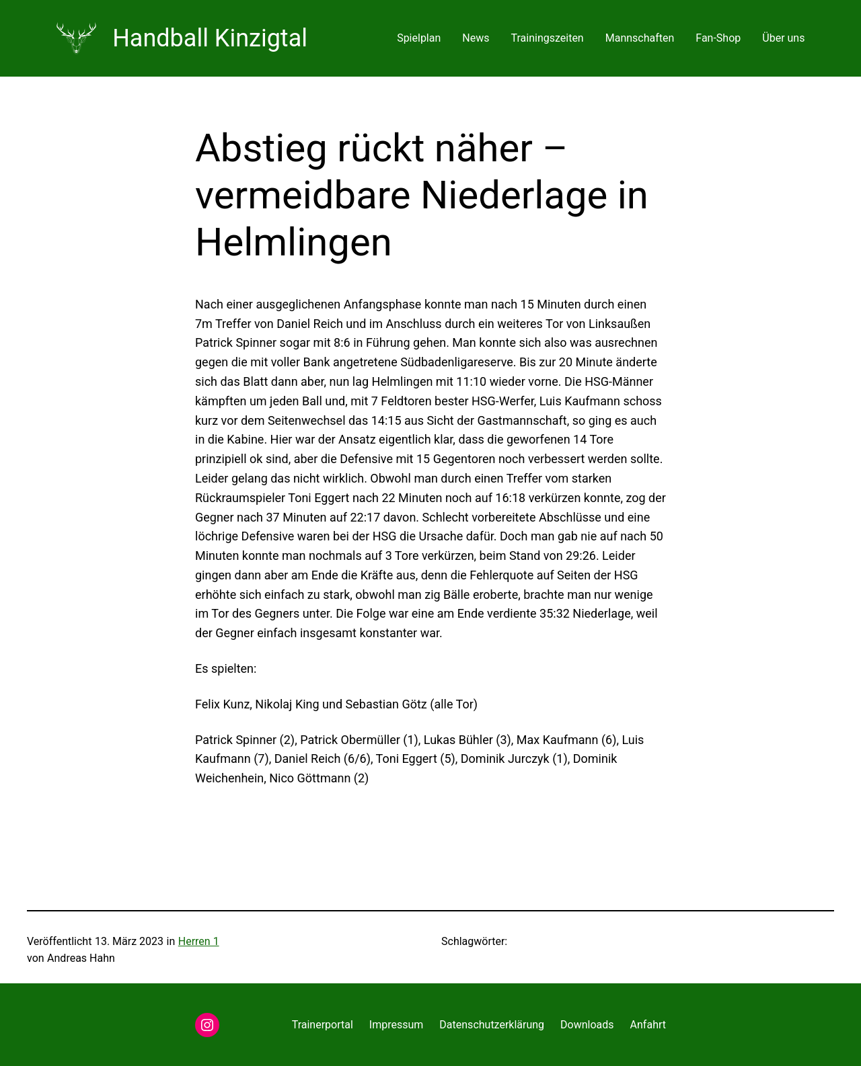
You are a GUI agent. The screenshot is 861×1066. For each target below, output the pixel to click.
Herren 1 (198, 941)
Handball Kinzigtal (209, 38)
